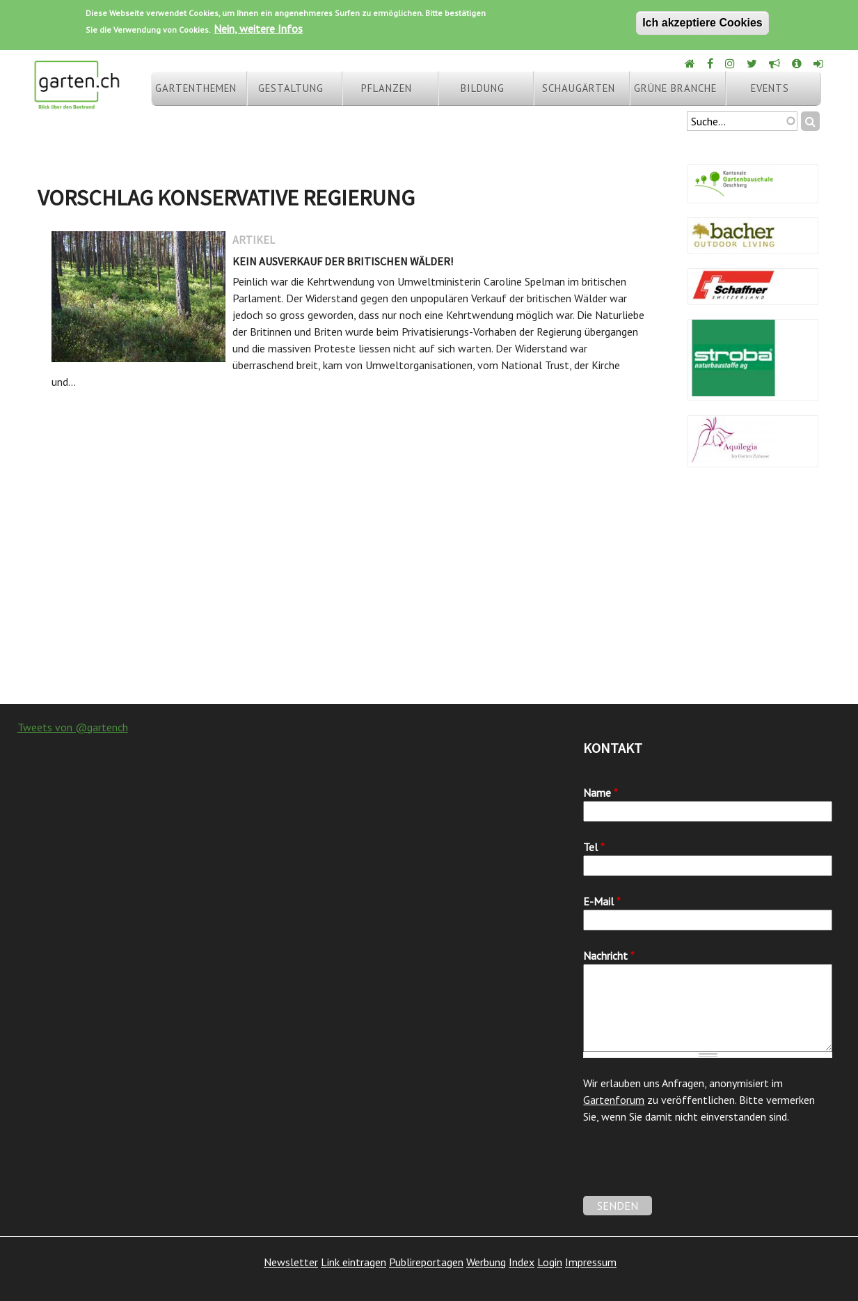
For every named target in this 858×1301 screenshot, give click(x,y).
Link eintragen (353, 1262)
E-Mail (602, 901)
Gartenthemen (196, 88)
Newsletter (291, 1262)
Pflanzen (386, 88)
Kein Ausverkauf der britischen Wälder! (342, 261)
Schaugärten (578, 88)
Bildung (483, 88)
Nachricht (609, 956)
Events (770, 88)
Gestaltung (291, 88)
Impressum (591, 1262)
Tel (594, 847)
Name (600, 793)
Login (549, 1262)
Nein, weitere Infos (258, 29)
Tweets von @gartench (72, 727)
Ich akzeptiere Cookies (702, 23)
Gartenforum (613, 1100)
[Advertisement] (428, 592)
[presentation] (689, 1169)
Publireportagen (426, 1262)
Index (521, 1262)
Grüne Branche (675, 88)
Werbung (486, 1262)
